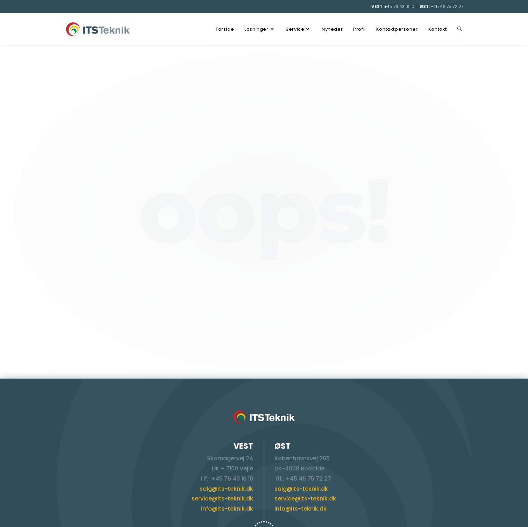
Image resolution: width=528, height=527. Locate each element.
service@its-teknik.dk (222, 499)
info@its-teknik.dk (227, 509)
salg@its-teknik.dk (226, 489)
